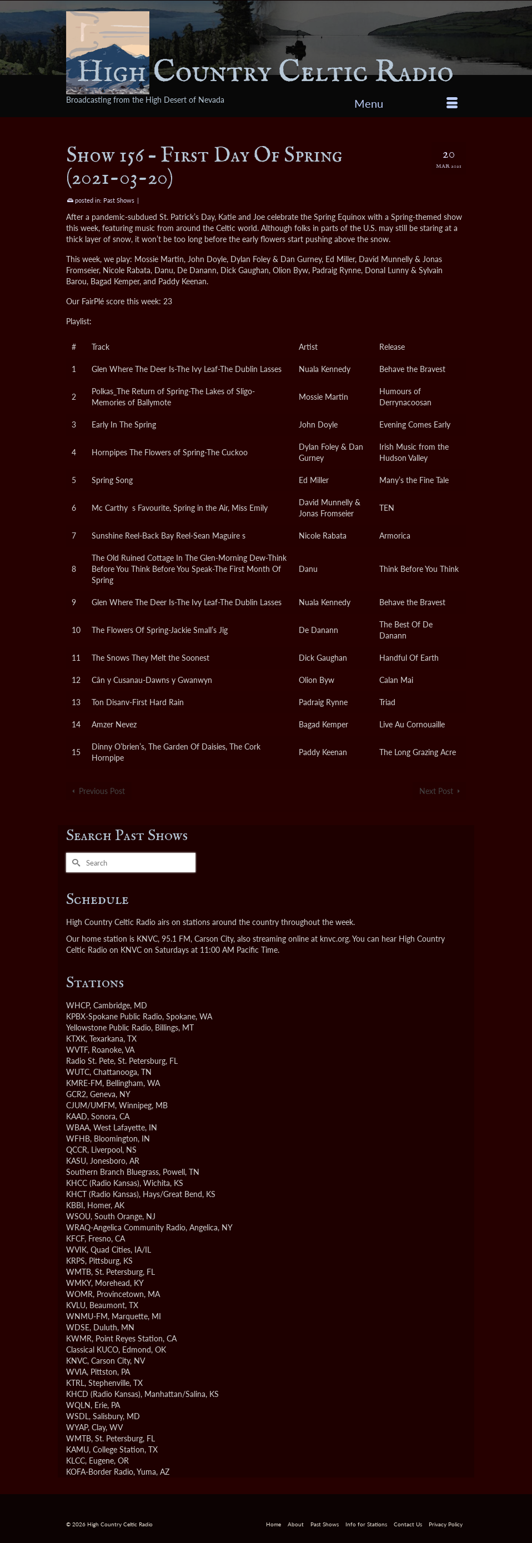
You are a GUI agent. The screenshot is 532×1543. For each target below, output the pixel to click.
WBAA (77, 1127)
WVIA (76, 1371)
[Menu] (406, 103)
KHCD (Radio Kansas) (103, 1394)
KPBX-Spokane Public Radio (114, 1016)
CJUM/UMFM (90, 1105)
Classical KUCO (92, 1349)
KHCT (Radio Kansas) (102, 1194)
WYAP (77, 1427)
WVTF (77, 1049)
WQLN (78, 1405)
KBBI (74, 1205)
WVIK (76, 1249)
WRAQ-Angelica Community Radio (125, 1227)
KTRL (75, 1383)
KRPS (75, 1260)
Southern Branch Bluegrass (112, 1172)
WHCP (77, 1005)
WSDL (77, 1416)
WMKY (78, 1283)
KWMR (79, 1338)
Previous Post (102, 791)
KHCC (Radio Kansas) (102, 1183)
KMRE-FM (84, 1083)
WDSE (77, 1327)
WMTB (78, 1271)
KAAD (76, 1116)
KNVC (76, 1360)
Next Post (436, 791)
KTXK (76, 1038)
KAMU (77, 1449)
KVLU (76, 1305)
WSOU (78, 1216)
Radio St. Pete (90, 1060)
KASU (76, 1160)
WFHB (78, 1138)
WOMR (79, 1294)
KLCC (75, 1460)
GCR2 (76, 1094)
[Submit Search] (74, 862)
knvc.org (334, 938)
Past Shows (118, 200)
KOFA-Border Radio (99, 1471)
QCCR (76, 1149)
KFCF (75, 1238)
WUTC (77, 1072)
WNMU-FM (87, 1316)
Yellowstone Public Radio (108, 1027)
